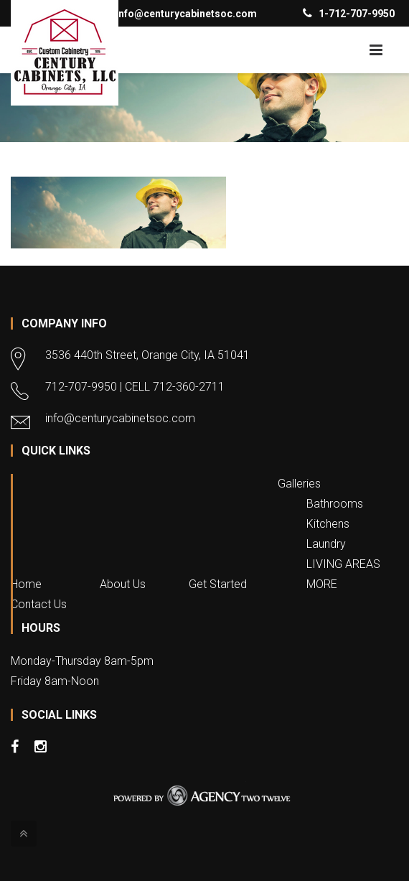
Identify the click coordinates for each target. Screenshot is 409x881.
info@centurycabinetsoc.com (178, 13)
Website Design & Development (204, 794)
